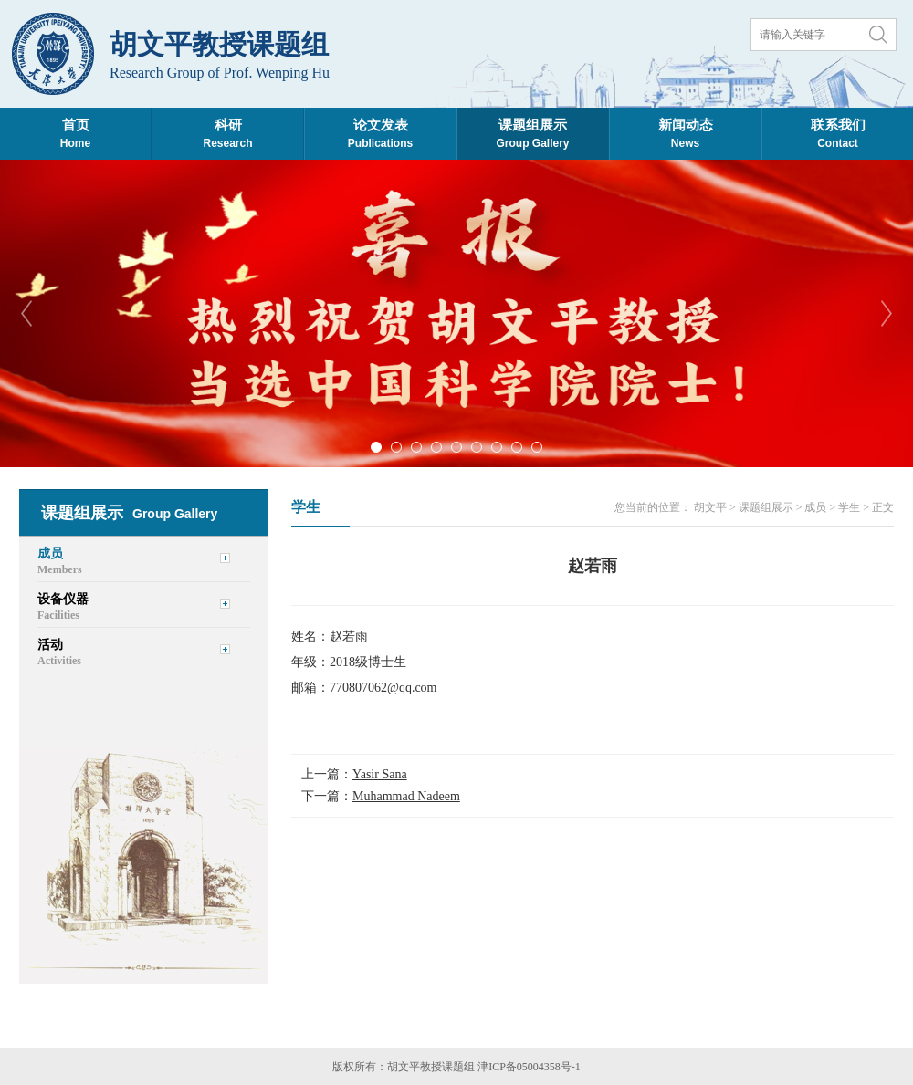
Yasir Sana (379, 774)
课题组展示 (766, 507)
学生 (849, 507)
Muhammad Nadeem (406, 796)
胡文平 (710, 507)
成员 (815, 507)
